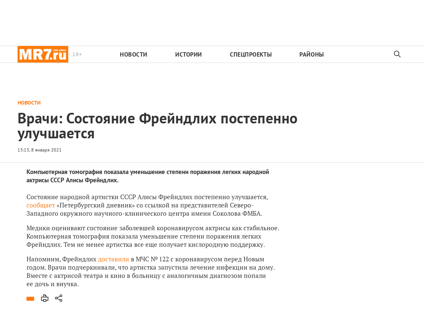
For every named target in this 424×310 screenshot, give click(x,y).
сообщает (40, 205)
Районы (311, 54)
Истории (188, 54)
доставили (113, 259)
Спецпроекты (251, 54)
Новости (133, 54)
